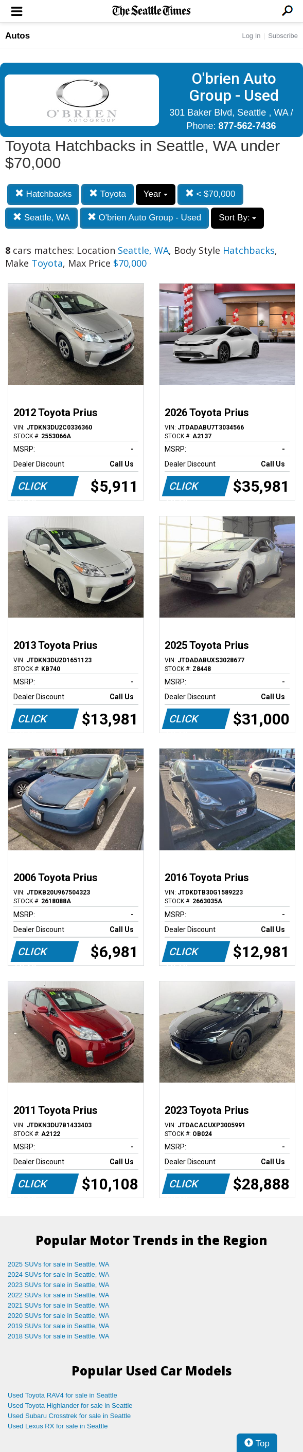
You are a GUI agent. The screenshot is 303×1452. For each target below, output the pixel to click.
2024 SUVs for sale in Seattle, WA (59, 1274)
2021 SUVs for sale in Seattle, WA (59, 1305)
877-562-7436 (247, 126)
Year (156, 194)
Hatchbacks (43, 194)
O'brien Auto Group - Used (144, 217)
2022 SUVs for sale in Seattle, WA (59, 1295)
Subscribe (283, 36)
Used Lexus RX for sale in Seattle (58, 1426)
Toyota (107, 194)
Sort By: (237, 217)
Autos (17, 36)
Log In (251, 36)
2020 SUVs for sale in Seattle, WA (59, 1315)
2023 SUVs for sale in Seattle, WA (59, 1285)
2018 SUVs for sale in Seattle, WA (59, 1336)
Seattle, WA (41, 217)
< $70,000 (210, 194)
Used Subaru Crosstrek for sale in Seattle (69, 1416)
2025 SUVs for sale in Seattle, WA (59, 1264)
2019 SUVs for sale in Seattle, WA (59, 1326)
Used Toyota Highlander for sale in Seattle (70, 1405)
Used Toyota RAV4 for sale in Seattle (62, 1395)
